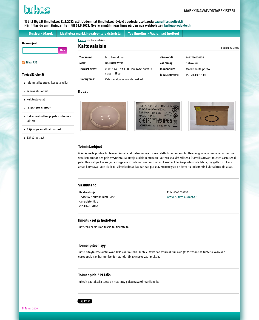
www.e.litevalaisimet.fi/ (181, 197)
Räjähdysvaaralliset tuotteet (44, 129)
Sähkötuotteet (35, 137)
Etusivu (82, 40)
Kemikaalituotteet (37, 91)
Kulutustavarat (36, 99)
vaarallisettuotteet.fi (169, 21)
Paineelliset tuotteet (39, 108)
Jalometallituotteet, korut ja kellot (47, 82)
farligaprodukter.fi (177, 25)
